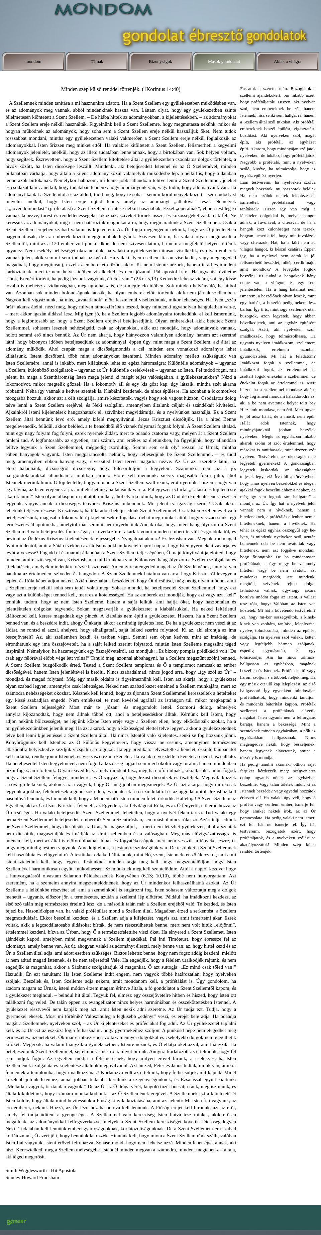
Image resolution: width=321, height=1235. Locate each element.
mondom (33, 61)
